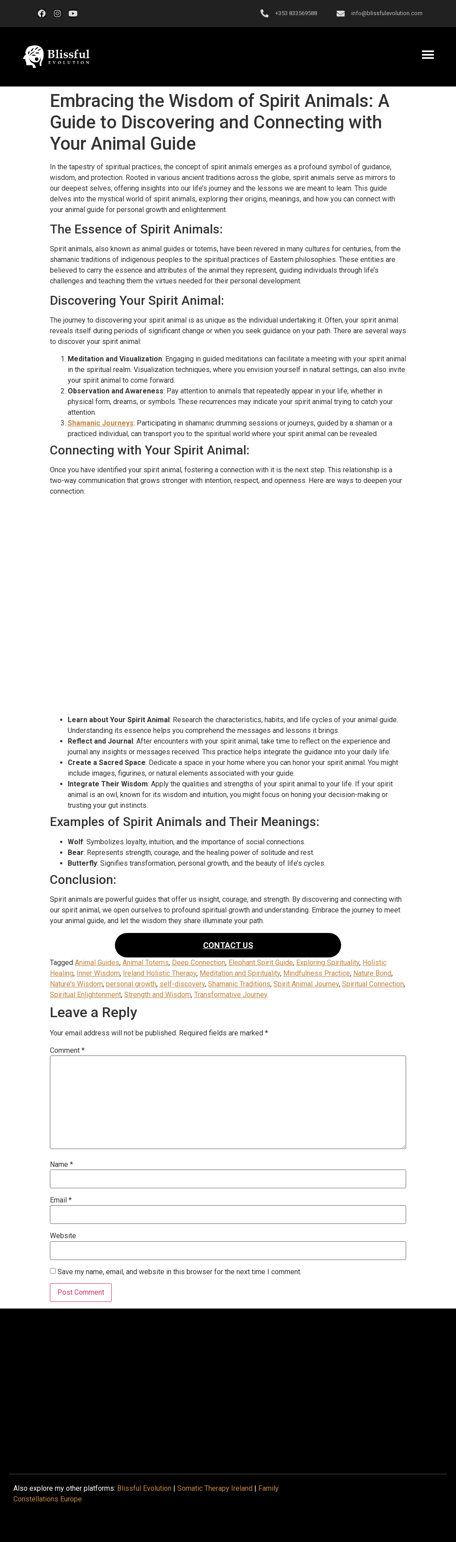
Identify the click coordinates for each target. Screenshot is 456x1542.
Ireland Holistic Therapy (159, 973)
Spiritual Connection (373, 984)
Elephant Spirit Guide (260, 962)
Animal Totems (145, 962)
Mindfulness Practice (316, 973)
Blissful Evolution (144, 1488)
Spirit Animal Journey (306, 984)
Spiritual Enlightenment (85, 994)
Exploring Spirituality (327, 962)
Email (61, 1200)
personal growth (131, 984)
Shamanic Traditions (239, 984)
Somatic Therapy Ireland (214, 1488)
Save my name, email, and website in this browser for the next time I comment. (179, 1272)
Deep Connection (198, 962)
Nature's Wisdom (76, 984)
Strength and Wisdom (157, 994)
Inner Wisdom (98, 973)
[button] (56, 57)
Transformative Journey (231, 994)
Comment (67, 1050)
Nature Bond (372, 973)
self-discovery (182, 984)
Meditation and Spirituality (240, 973)
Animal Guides (97, 962)
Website (63, 1235)
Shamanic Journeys (101, 423)
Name (61, 1164)
